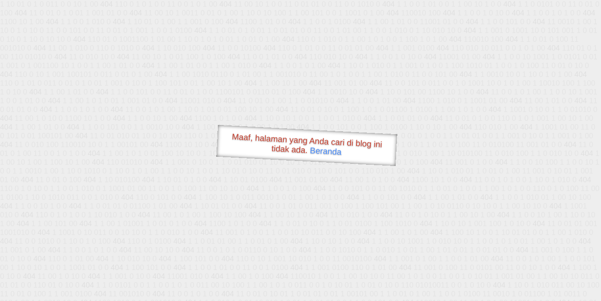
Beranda (326, 150)
